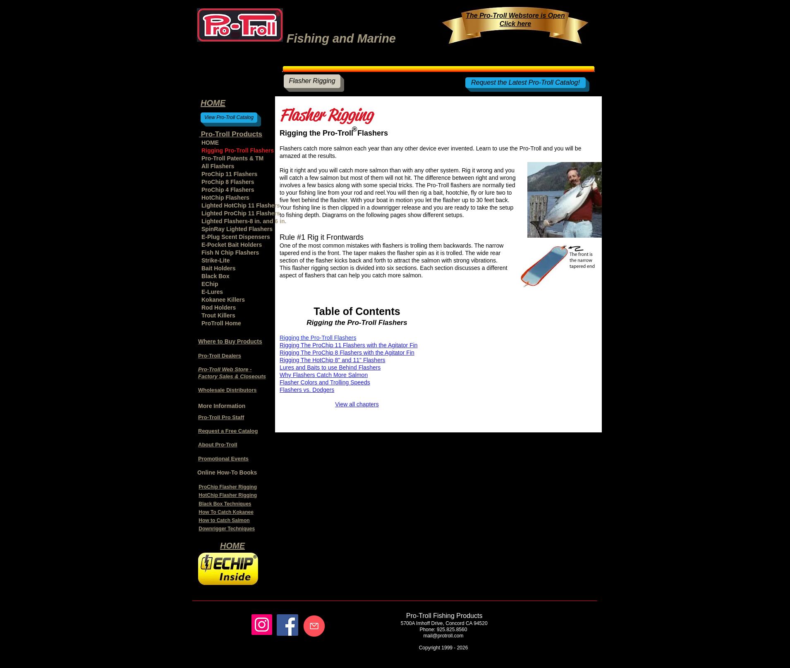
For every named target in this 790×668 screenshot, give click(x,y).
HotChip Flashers (225, 197)
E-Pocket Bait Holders (231, 244)
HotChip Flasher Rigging (228, 495)
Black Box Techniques (225, 504)
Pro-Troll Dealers (219, 356)
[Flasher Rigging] (312, 81)
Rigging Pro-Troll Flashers (237, 150)
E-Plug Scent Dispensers (235, 237)
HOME (210, 142)
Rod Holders (218, 307)
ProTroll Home (221, 323)
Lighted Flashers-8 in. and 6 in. (241, 221)
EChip (209, 284)
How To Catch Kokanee (226, 512)
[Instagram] (261, 624)
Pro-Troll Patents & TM (232, 158)
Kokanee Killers (223, 299)
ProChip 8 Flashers (227, 182)
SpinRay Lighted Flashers (237, 229)
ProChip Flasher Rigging (228, 487)
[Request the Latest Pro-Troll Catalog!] (525, 82)
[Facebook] (287, 625)
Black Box (215, 276)
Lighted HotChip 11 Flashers (240, 205)
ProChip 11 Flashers (229, 174)
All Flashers (217, 166)
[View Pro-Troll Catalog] (229, 117)
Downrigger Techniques (227, 529)
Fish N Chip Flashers (230, 252)
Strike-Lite (215, 260)
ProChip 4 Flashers (227, 189)
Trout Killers (218, 315)
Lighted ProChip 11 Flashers (240, 213)
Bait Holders (218, 268)
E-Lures (212, 292)
